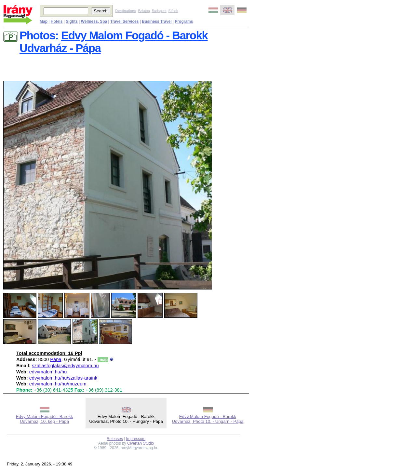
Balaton (144, 11)
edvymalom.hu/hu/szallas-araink (63, 378)
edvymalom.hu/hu (48, 371)
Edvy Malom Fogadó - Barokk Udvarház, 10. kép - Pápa (44, 419)
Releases (115, 438)
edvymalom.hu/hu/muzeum (58, 383)
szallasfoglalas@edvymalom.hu (65, 365)
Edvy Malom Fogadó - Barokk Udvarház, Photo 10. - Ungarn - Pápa (207, 419)
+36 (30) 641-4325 (53, 390)
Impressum (135, 438)
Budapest (159, 11)
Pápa (55, 359)
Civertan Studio (140, 443)
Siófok (173, 11)
